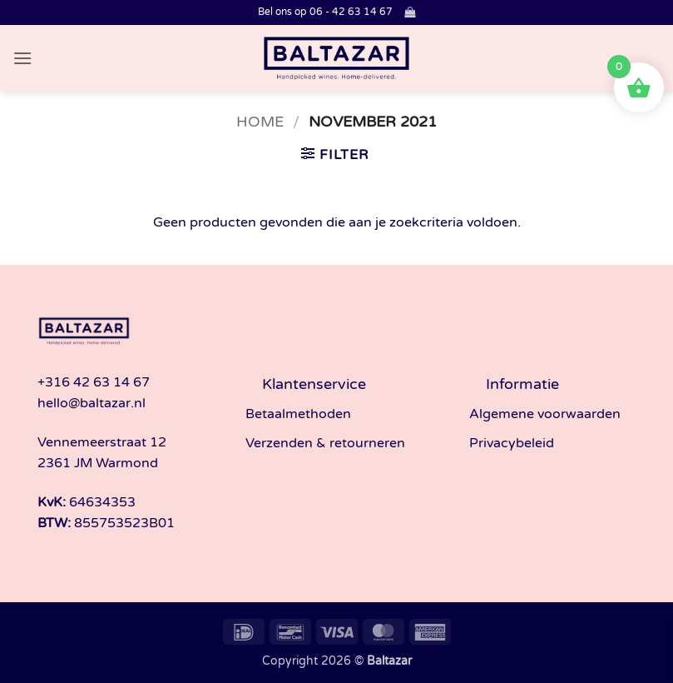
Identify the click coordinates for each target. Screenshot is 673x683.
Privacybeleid (511, 443)
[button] (409, 12)
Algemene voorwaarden (545, 414)
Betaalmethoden (298, 414)
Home (260, 121)
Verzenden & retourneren (325, 443)
